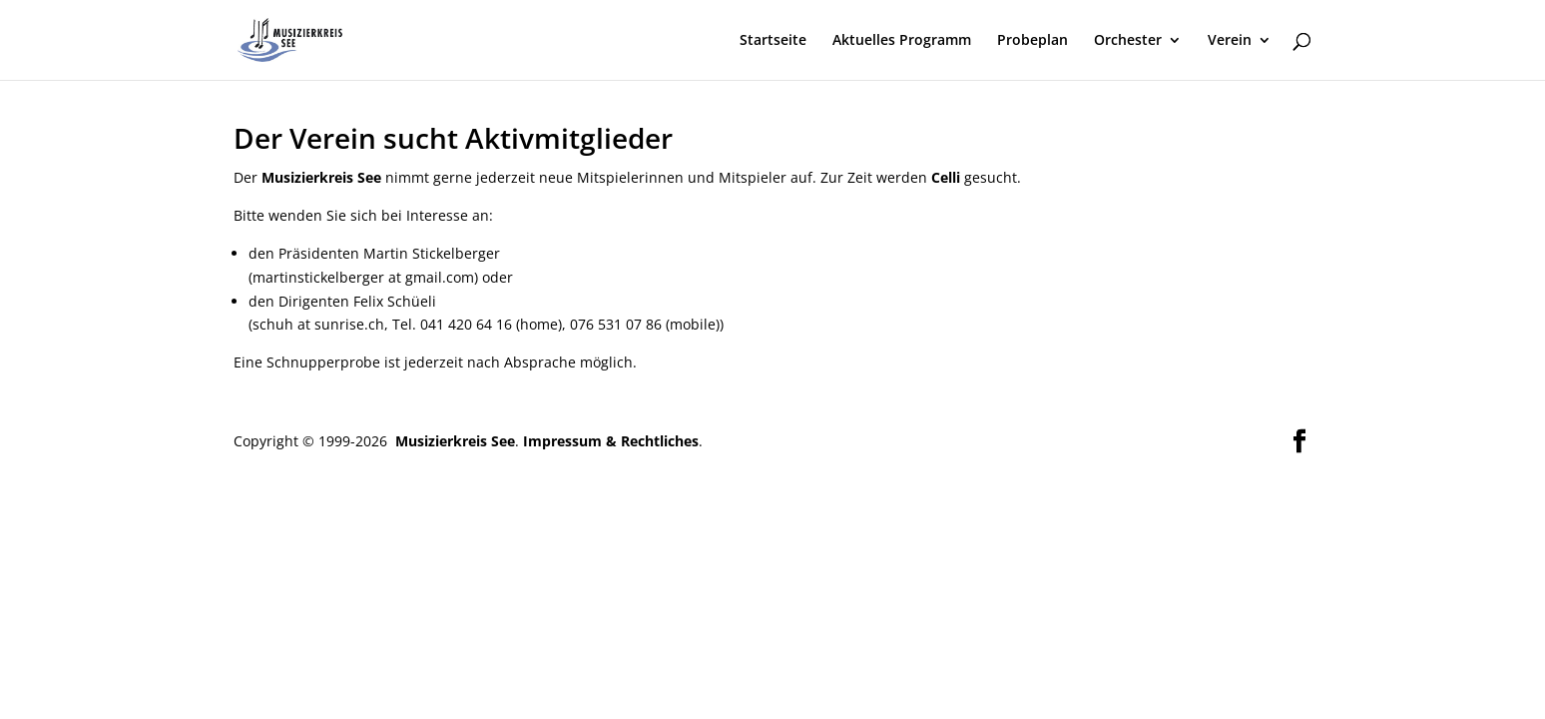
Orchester (1128, 41)
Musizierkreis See (453, 440)
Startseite (773, 41)
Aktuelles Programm (901, 41)
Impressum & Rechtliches (611, 440)
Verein (1230, 41)
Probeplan (1032, 41)
